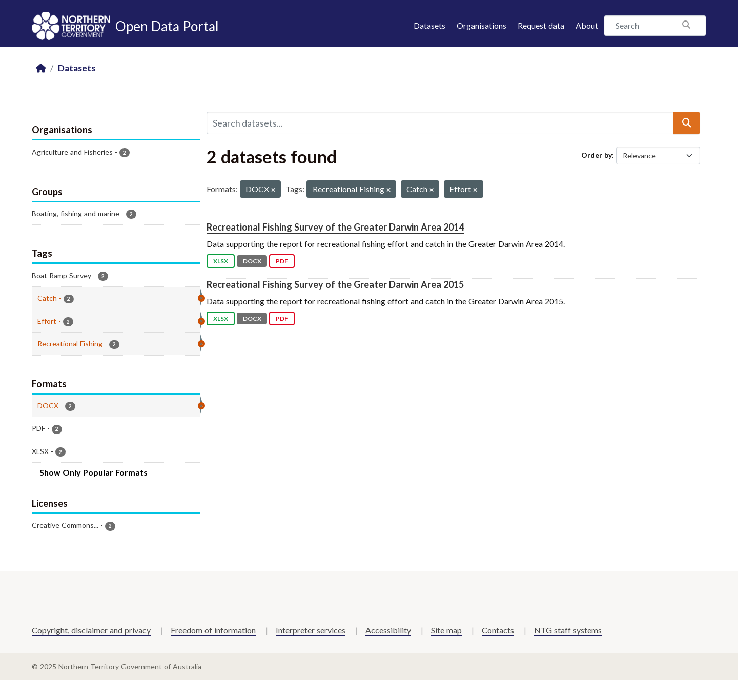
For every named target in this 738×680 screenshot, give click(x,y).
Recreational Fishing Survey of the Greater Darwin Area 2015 (335, 284)
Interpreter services (310, 630)
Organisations (481, 25)
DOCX (252, 261)
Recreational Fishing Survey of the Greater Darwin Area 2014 (335, 227)
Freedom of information (213, 630)
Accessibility (388, 630)
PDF (282, 261)
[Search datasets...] (440, 123)
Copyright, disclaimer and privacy (91, 630)
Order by (596, 155)
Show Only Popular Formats (93, 472)
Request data (541, 25)
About (587, 25)
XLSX (220, 261)
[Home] (41, 68)
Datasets (429, 25)
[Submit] (686, 123)
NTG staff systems (568, 630)
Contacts (498, 630)
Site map (446, 630)
